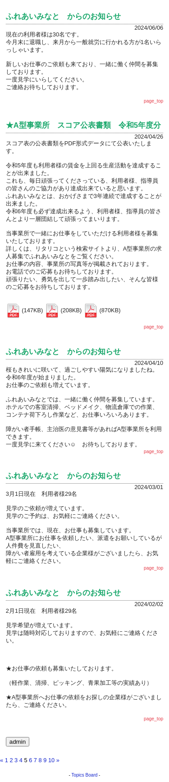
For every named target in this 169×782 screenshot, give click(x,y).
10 (51, 760)
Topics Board (85, 775)
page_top (153, 101)
